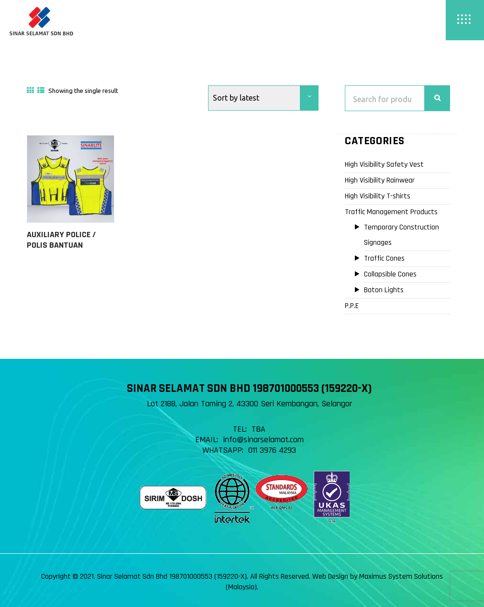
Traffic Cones (384, 258)
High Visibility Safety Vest (384, 165)
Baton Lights (384, 290)
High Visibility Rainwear (380, 180)
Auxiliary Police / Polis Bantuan (61, 240)
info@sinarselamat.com (263, 439)
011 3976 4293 (272, 450)
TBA (258, 429)
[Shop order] (263, 98)
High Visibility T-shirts (377, 196)
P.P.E (352, 306)
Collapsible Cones (390, 274)
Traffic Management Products (391, 212)
